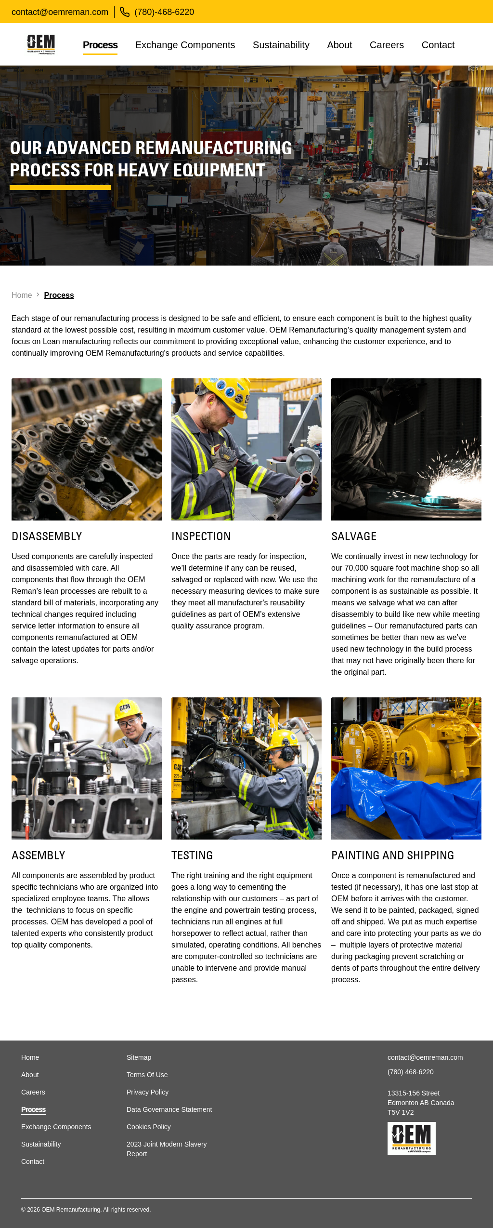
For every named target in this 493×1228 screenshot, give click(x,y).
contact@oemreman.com (60, 12)
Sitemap (139, 1057)
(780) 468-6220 (411, 1072)
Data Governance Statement (169, 1109)
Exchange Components (185, 45)
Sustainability (281, 45)
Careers (387, 45)
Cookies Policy (149, 1127)
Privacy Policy (148, 1092)
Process (100, 45)
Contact (438, 45)
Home (30, 1057)
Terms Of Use (147, 1075)
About (339, 45)
